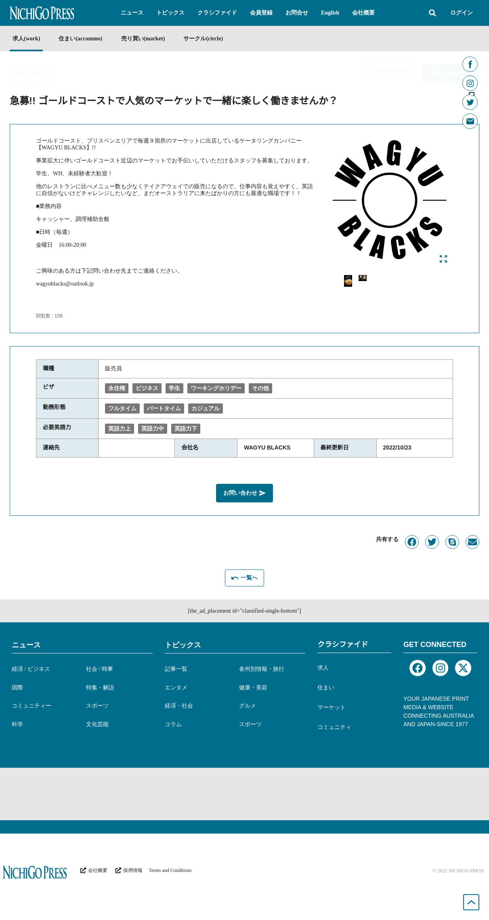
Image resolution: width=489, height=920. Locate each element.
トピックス (183, 645)
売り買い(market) (143, 39)
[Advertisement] (245, 794)
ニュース (26, 645)
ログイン (461, 13)
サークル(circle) (203, 39)
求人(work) (26, 39)
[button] (132, 13)
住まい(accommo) (80, 39)
